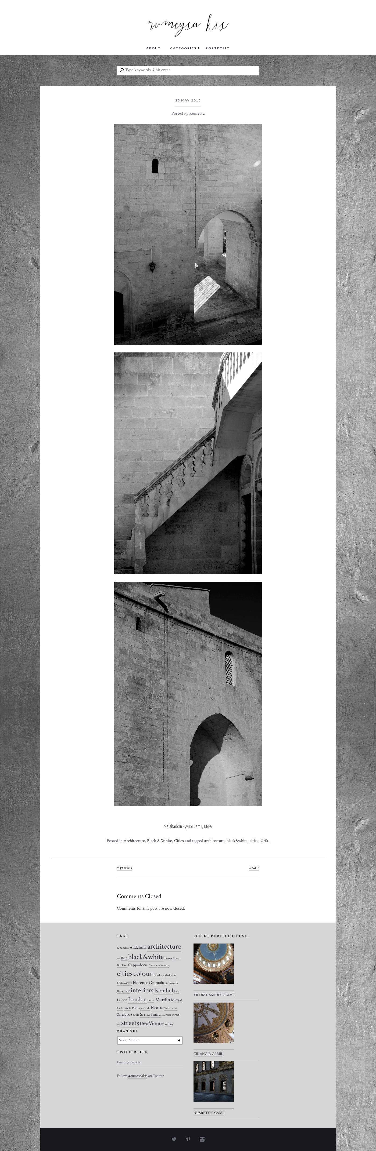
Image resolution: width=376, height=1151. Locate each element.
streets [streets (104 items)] (130, 1023)
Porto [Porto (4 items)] (135, 1008)
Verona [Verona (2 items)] (168, 1024)
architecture (214, 841)
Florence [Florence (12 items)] (140, 983)
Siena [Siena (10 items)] (145, 1014)
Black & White (159, 841)
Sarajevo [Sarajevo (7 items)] (123, 1014)
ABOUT (153, 48)
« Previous (124, 867)
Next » (254, 867)
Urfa (264, 841)
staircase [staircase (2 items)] (166, 1015)
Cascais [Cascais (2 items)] (153, 965)
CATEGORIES (183, 48)
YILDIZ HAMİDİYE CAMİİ (214, 995)
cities (254, 841)
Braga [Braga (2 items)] (176, 958)
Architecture (134, 841)
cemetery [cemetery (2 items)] (163, 965)
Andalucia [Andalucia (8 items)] (138, 947)
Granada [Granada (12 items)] (156, 983)
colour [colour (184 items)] (143, 973)
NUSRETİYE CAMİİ (209, 1112)
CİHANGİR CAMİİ (208, 1053)
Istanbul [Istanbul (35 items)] (163, 991)
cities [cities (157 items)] (125, 974)
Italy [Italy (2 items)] (176, 991)
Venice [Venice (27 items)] (156, 1023)
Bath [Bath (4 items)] (124, 958)
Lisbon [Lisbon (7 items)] (122, 1000)
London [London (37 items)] (137, 999)
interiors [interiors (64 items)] (142, 990)
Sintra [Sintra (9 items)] (156, 1014)
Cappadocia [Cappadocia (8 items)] (138, 965)
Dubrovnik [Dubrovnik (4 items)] (124, 983)
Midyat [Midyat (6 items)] (176, 1000)
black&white (237, 841)
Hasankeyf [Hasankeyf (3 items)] (123, 991)
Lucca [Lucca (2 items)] (151, 1000)
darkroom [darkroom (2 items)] (171, 975)
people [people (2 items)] (127, 1008)
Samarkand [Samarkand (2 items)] (170, 1008)
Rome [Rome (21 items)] (157, 1007)
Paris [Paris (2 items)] (120, 1008)
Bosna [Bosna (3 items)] (168, 958)
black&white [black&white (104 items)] (146, 956)
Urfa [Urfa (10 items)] (144, 1024)
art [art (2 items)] (118, 958)
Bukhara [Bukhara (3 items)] (122, 965)
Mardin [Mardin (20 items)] (162, 999)
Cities (179, 841)
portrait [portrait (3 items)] (145, 1008)
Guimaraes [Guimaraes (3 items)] (171, 983)
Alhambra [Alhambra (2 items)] (123, 948)
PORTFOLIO (218, 48)
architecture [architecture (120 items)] (164, 946)
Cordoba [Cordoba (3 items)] (158, 975)
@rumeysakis (137, 1075)
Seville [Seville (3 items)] (135, 1015)
